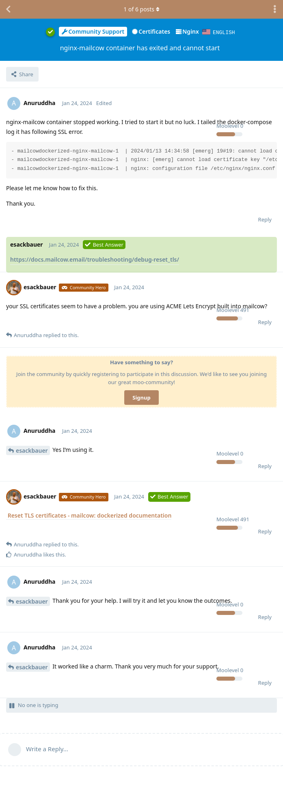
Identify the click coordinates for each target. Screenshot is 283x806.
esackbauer (32, 450)
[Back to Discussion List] (8, 9)
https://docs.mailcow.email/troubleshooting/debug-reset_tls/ (94, 259)
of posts (141, 9)
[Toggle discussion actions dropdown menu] (275, 9)
